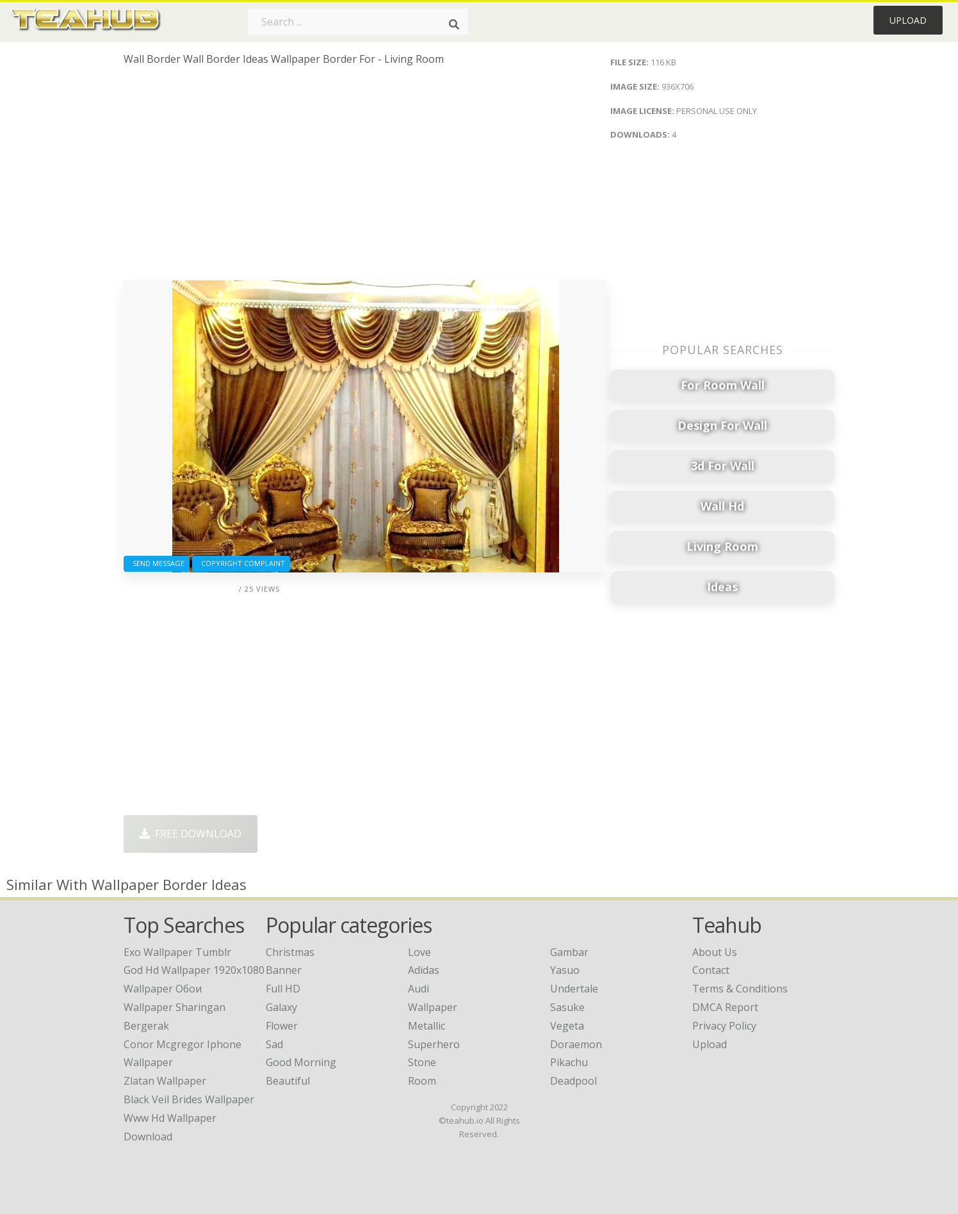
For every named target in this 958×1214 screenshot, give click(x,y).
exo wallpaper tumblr (177, 952)
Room (422, 1081)
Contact (710, 970)
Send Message (156, 563)
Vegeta (567, 1026)
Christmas (290, 952)
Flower (282, 1026)
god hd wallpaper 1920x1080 (194, 970)
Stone (422, 1062)
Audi (418, 989)
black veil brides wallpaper (189, 1099)
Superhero (434, 1044)
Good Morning (301, 1062)
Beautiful (288, 1081)
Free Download (190, 834)
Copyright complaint (241, 563)
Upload (908, 20)
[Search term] (358, 22)
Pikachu (569, 1062)
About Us (714, 952)
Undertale (574, 989)
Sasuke (567, 1007)
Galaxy (281, 1007)
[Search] (454, 24)
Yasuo (565, 970)
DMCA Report (725, 1007)
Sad (274, 1044)
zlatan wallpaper (165, 1081)
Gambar (569, 952)
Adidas (423, 970)
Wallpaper (432, 1007)
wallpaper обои (163, 989)
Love (419, 952)
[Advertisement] (365, 178)
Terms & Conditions (740, 989)
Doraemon (576, 1044)
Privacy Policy (724, 1026)
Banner (284, 970)
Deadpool (573, 1081)
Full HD (283, 989)
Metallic (426, 1026)
